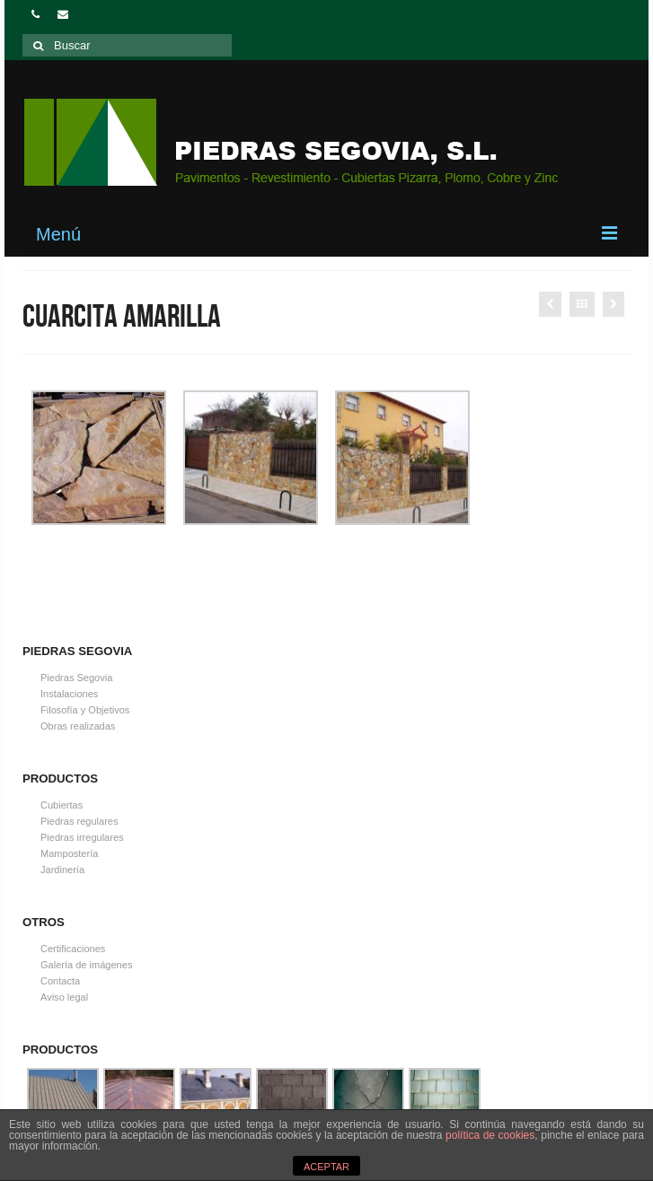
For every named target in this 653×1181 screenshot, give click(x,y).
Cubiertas (61, 805)
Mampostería (69, 853)
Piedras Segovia (76, 677)
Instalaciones (69, 693)
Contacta (60, 980)
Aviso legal (64, 997)
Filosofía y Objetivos (84, 709)
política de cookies (490, 1135)
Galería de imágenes (86, 964)
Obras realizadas (77, 726)
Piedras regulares (79, 821)
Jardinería (62, 869)
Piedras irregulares (82, 837)
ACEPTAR (326, 1166)
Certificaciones (72, 948)
